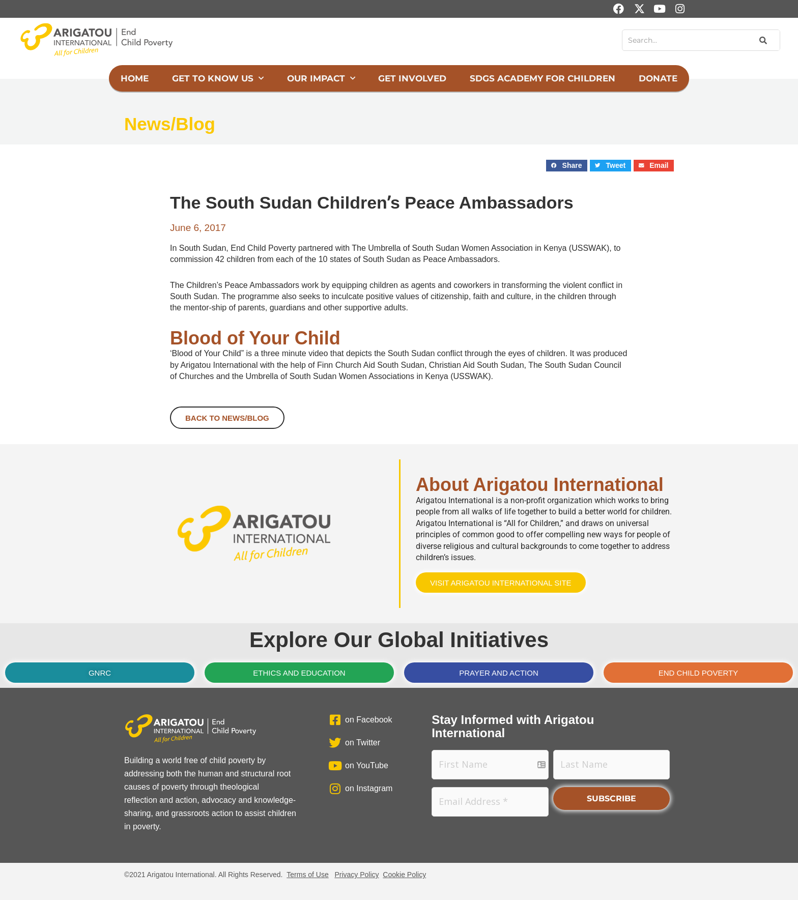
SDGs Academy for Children (542, 78)
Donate (658, 78)
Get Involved (412, 78)
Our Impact (321, 78)
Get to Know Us (218, 78)
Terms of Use (307, 874)
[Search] (762, 40)
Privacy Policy (356, 874)
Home (135, 78)
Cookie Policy (404, 874)
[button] (566, 165)
